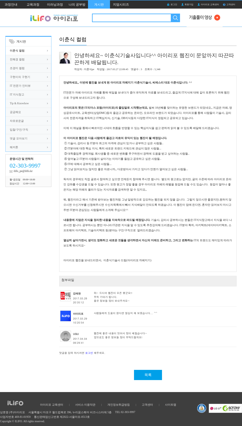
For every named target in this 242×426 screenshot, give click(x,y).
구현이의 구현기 (20, 76)
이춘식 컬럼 (17, 50)
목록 (148, 375)
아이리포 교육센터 (210, 4)
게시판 (99, 4)
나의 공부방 (77, 4)
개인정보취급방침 (118, 404)
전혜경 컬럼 (17, 59)
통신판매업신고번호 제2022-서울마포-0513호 (62, 416)
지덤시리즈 (121, 4)
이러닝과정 (55, 4)
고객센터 (230, 4)
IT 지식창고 (17, 94)
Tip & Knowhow (19, 103)
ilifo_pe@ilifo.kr (23, 171)
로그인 (174, 4)
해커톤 (14, 147)
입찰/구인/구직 (19, 129)
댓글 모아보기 (18, 138)
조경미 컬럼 (17, 68)
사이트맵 (170, 404)
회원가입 (189, 4)
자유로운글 (17, 120)
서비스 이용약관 (85, 404)
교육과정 (33, 4)
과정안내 (11, 4)
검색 (175, 18)
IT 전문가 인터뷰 (20, 85)
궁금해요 (15, 112)
